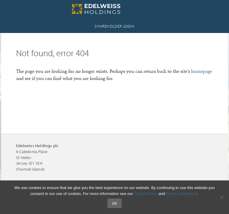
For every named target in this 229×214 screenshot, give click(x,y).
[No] (222, 197)
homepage (201, 71)
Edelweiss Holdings (114, 9)
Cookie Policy (145, 193)
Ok (114, 203)
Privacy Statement (182, 193)
